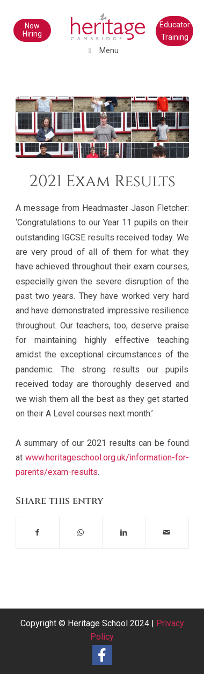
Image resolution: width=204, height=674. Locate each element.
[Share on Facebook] (37, 532)
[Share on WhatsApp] (81, 532)
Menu (102, 50)
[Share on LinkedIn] (124, 532)
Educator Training (174, 30)
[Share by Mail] (166, 532)
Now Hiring (32, 29)
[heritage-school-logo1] (85, 21)
